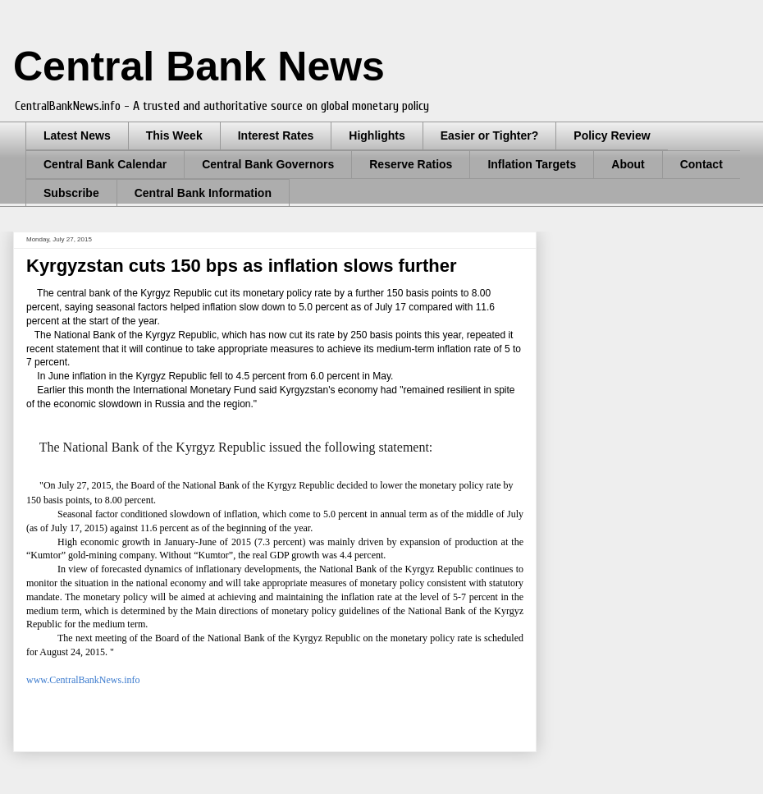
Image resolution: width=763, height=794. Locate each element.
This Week (174, 135)
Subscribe (71, 193)
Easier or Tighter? (490, 135)
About (627, 164)
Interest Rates (276, 135)
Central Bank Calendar (105, 164)
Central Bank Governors (268, 164)
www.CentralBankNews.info (83, 680)
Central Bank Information (203, 193)
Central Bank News (199, 66)
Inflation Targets (531, 164)
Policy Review (611, 135)
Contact (701, 164)
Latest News (77, 135)
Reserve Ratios (410, 164)
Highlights (376, 135)
